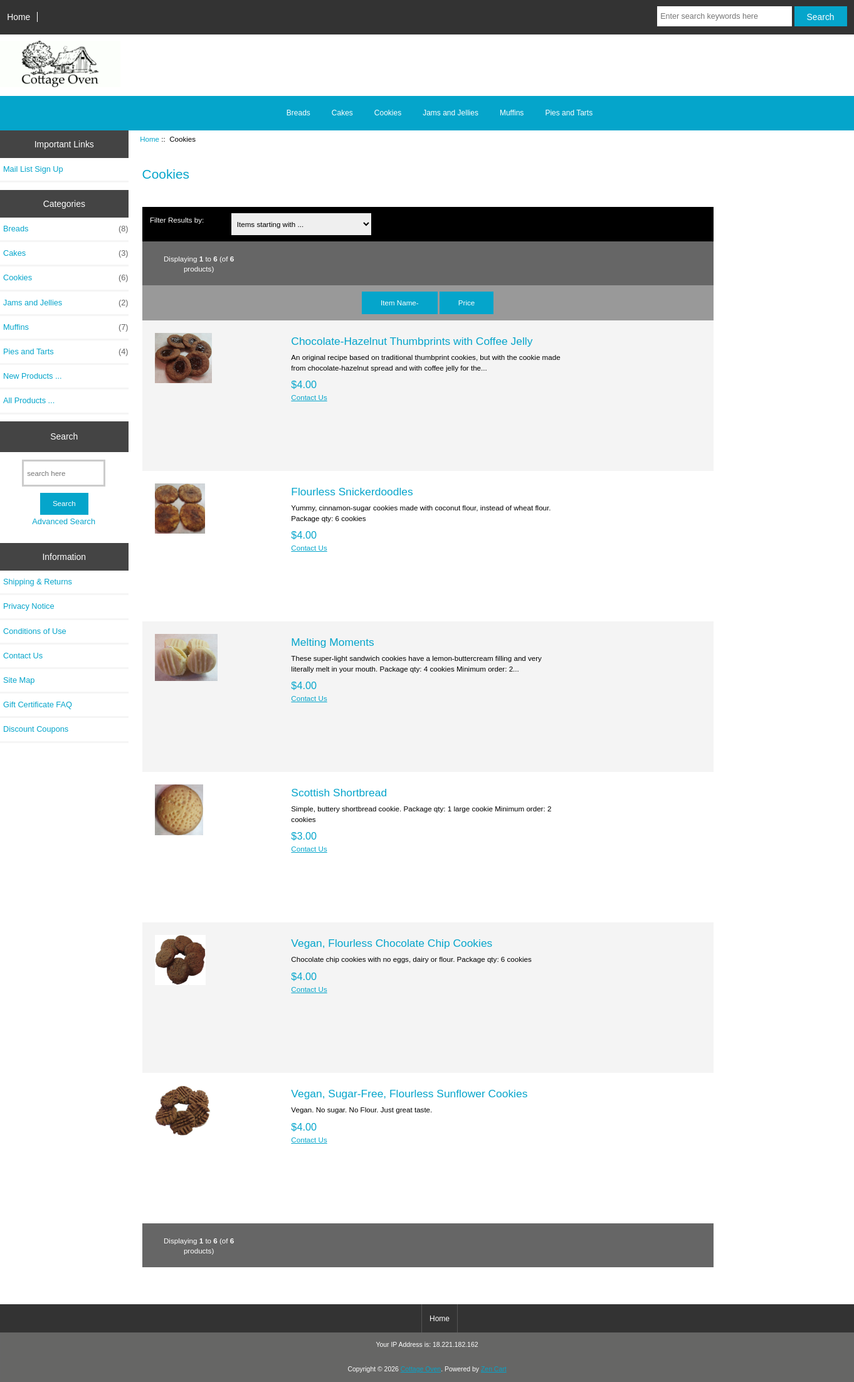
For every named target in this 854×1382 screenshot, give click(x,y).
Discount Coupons (35, 729)
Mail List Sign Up (33, 169)
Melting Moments (332, 642)
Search (64, 436)
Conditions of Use (34, 631)
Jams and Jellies (450, 112)
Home (18, 17)
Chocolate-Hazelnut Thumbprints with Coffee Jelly (411, 341)
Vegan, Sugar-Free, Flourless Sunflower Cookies (409, 1093)
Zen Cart (494, 1369)
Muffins (512, 112)
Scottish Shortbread (339, 792)
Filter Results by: (177, 220)
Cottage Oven (421, 1369)
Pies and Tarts (569, 112)
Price (466, 302)
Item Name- (400, 302)
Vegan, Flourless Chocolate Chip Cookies (391, 943)
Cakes (342, 112)
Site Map (18, 680)
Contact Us (23, 655)
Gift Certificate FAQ (37, 704)
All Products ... (29, 400)
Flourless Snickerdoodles (352, 491)
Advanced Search (63, 521)
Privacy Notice (28, 606)
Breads (298, 112)
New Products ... (32, 376)
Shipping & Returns (37, 581)
